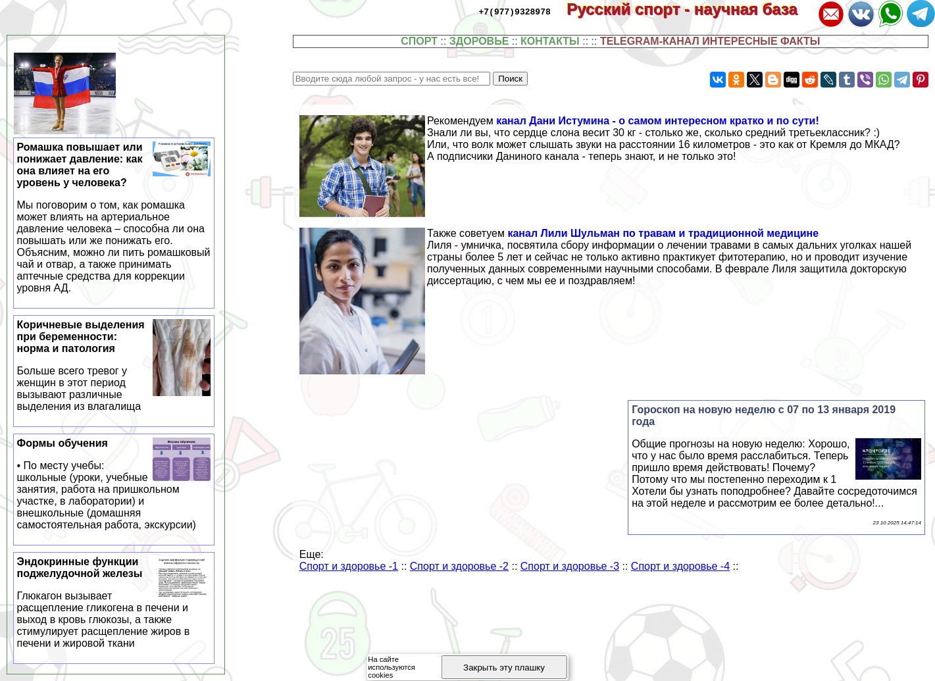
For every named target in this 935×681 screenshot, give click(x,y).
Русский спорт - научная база (691, 9)
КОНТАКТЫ (550, 41)
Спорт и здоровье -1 (348, 566)
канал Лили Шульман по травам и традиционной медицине (663, 233)
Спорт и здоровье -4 (680, 566)
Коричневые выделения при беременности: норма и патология (114, 366)
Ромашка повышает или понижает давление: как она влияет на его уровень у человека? (114, 217)
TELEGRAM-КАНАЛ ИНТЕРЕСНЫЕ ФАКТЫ (710, 41)
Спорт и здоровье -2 (459, 566)
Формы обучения (114, 484)
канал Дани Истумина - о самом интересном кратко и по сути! (657, 120)
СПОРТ (419, 41)
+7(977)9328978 (515, 11)
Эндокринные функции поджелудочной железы (114, 602)
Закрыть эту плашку (504, 667)
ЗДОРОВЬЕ (479, 41)
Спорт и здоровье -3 (569, 566)
